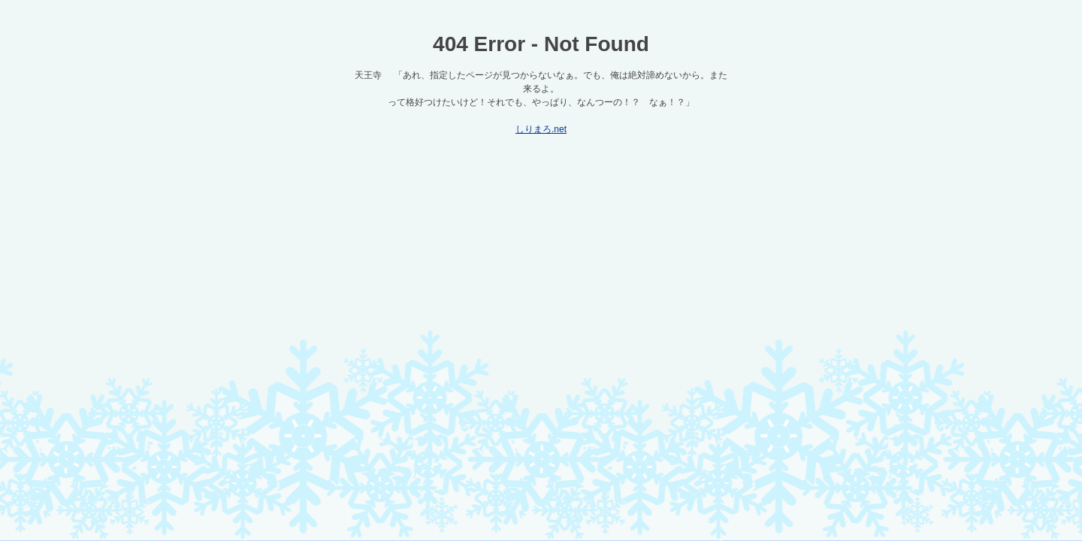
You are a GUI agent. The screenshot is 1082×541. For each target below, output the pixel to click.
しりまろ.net (541, 129)
